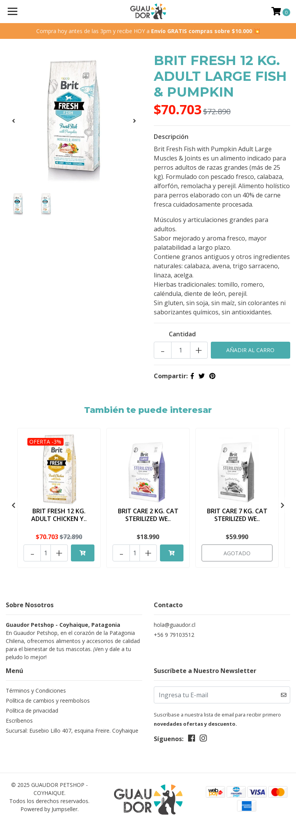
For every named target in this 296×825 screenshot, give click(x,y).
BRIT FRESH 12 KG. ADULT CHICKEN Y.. (59, 515)
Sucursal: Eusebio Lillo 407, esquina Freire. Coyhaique (72, 729)
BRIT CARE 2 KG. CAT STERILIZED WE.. (148, 515)
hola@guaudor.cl (174, 623)
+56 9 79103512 (174, 633)
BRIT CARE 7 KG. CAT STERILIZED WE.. (237, 515)
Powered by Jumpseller (48, 807)
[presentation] (13, 121)
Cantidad (182, 334)
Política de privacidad (32, 709)
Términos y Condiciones (36, 689)
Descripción (171, 136)
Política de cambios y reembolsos (48, 699)
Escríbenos (19, 719)
